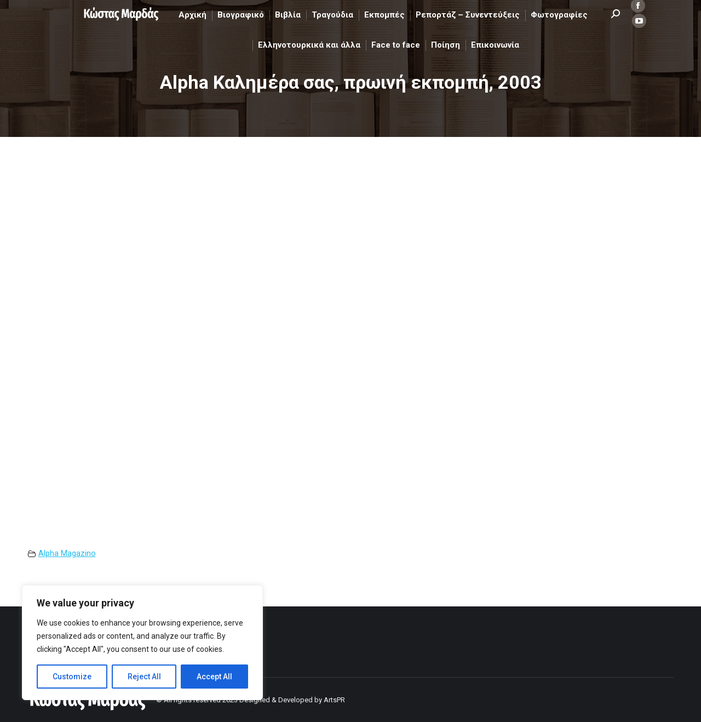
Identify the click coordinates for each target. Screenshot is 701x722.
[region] (142, 642)
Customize (72, 676)
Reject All (144, 676)
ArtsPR (334, 700)
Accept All (214, 676)
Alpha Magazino (67, 553)
